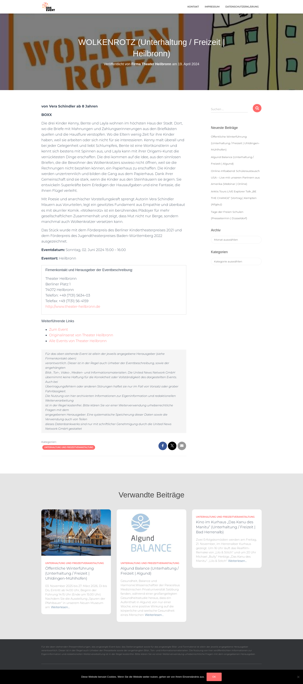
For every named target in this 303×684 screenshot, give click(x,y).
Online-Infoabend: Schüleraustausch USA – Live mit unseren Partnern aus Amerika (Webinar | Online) (235, 177)
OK (214, 676)
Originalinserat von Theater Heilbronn (81, 335)
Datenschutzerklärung (242, 6)
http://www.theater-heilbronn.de (73, 306)
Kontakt (193, 6)
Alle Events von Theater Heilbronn (78, 341)
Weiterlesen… (60, 607)
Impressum (212, 6)
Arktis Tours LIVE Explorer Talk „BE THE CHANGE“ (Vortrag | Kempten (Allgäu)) (234, 198)
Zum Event (58, 329)
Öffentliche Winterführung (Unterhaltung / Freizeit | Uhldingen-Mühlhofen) (235, 143)
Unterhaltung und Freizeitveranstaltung (68, 447)
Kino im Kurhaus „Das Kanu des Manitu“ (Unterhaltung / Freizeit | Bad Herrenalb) (225, 527)
